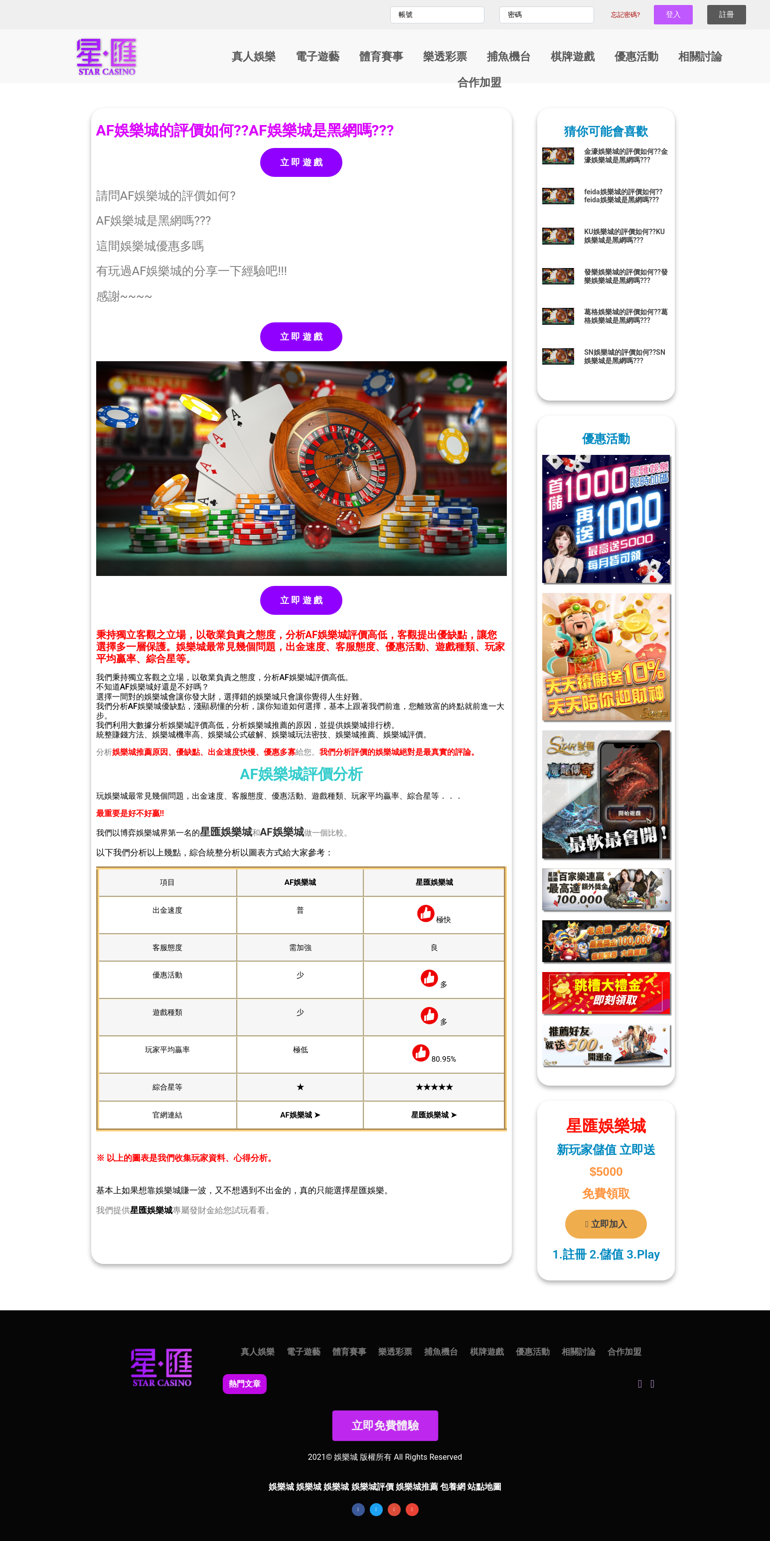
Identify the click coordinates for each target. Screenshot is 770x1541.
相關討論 (700, 56)
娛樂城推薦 (417, 1487)
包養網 (452, 1487)
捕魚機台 (509, 56)
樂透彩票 (445, 56)
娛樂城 (236, 832)
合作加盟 (479, 82)
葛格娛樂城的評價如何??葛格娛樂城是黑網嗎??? (626, 316)
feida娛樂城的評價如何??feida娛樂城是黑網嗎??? (623, 196)
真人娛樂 (254, 56)
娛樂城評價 (372, 1487)
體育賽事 (381, 56)
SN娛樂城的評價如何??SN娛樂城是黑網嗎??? (624, 356)
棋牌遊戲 (573, 56)
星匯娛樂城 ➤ (434, 1115)
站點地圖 (484, 1487)
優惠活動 (636, 56)
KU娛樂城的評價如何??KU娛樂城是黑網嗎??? (624, 236)
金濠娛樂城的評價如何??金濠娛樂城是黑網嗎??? (626, 155)
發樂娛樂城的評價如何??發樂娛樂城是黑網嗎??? (626, 276)
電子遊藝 (317, 56)
